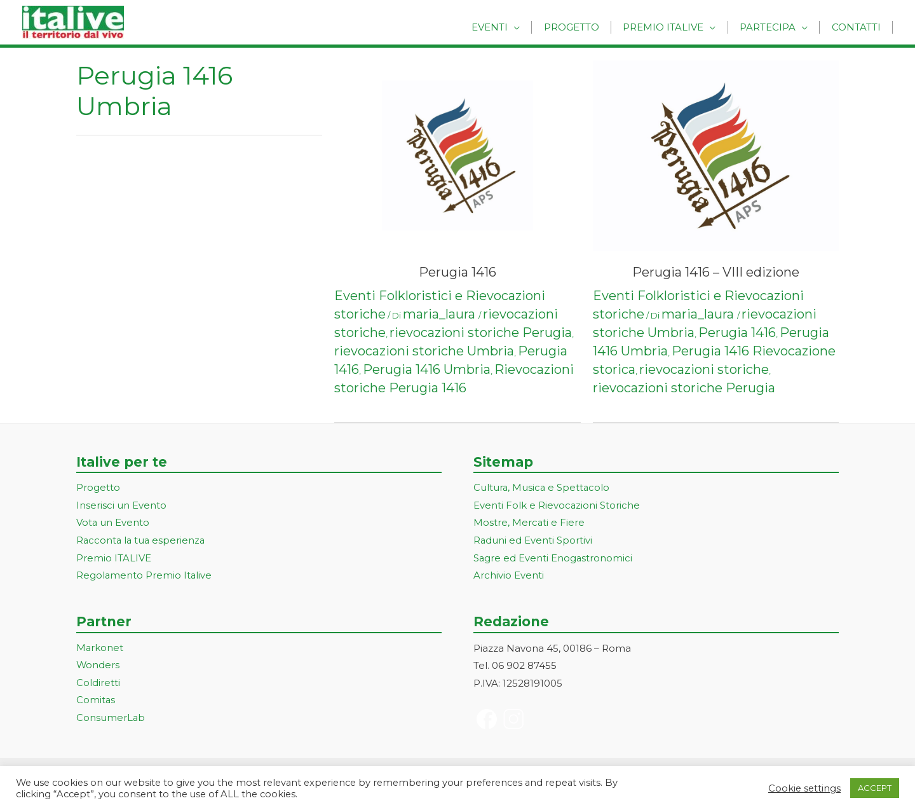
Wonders (98, 667)
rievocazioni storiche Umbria (424, 351)
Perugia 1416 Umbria (427, 369)
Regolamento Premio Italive (144, 576)
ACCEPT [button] (874, 788)
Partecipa (774, 27)
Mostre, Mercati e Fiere (529, 524)
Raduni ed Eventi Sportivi (533, 541)
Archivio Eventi (508, 576)
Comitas (96, 702)
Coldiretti (98, 684)
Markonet (100, 649)
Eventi (509, 27)
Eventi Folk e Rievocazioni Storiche (556, 506)
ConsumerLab (111, 719)
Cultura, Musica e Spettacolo (542, 488)
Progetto (586, 27)
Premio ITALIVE (113, 559)
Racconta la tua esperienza (142, 541)
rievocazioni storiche (704, 369)
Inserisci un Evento (121, 506)
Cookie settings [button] (804, 788)
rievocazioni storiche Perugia (481, 332)
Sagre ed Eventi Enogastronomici (553, 559)
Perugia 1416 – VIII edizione (715, 272)
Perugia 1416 (457, 272)
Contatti (858, 27)
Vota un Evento (113, 524)
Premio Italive (674, 27)
